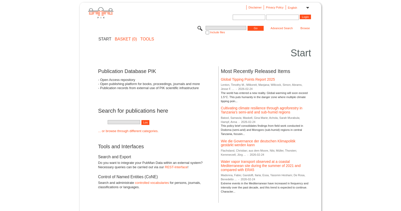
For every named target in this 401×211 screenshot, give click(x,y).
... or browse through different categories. (128, 131)
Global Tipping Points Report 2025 (248, 79)
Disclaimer (255, 7)
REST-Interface (176, 167)
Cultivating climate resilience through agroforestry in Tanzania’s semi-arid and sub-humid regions (261, 110)
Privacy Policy (274, 7)
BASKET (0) (126, 39)
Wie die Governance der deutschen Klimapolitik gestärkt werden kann (258, 143)
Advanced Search (282, 28)
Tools (147, 39)
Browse (305, 28)
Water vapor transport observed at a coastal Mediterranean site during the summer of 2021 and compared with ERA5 (260, 166)
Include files (217, 32)
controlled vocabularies (152, 183)
